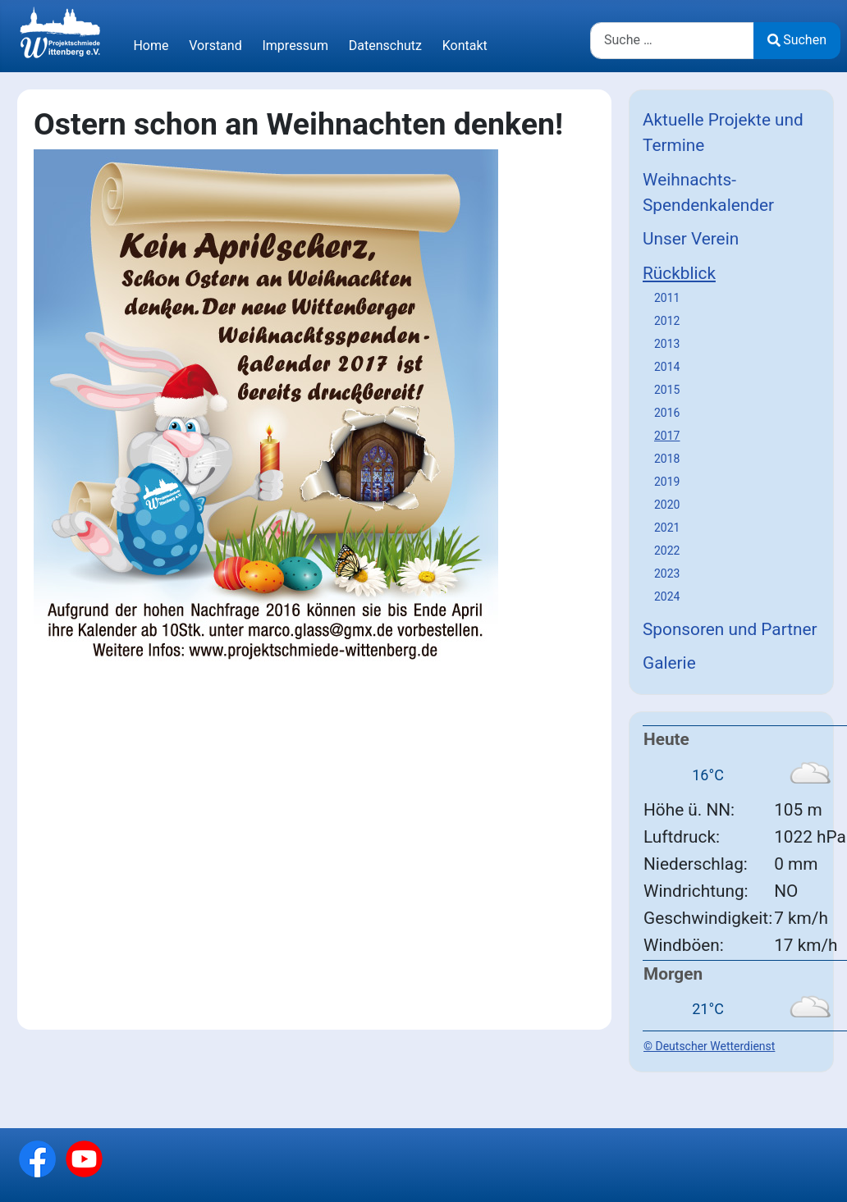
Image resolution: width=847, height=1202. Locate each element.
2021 (667, 527)
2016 (667, 412)
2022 (667, 550)
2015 (667, 389)
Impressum (295, 45)
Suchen (796, 40)
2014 (667, 366)
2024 (667, 596)
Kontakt (465, 45)
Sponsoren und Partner (730, 629)
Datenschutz (385, 45)
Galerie (669, 663)
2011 (667, 297)
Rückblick (679, 273)
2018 (667, 458)
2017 (667, 435)
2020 (667, 504)
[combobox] (672, 40)
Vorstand (215, 45)
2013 (667, 343)
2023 (667, 573)
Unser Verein (691, 239)
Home (150, 45)
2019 (667, 481)
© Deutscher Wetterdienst (709, 1046)
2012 (667, 320)
